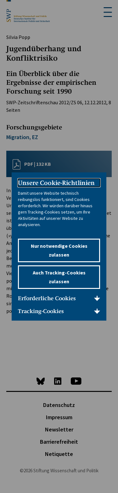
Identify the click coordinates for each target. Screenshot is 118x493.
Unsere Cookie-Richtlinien (56, 183)
